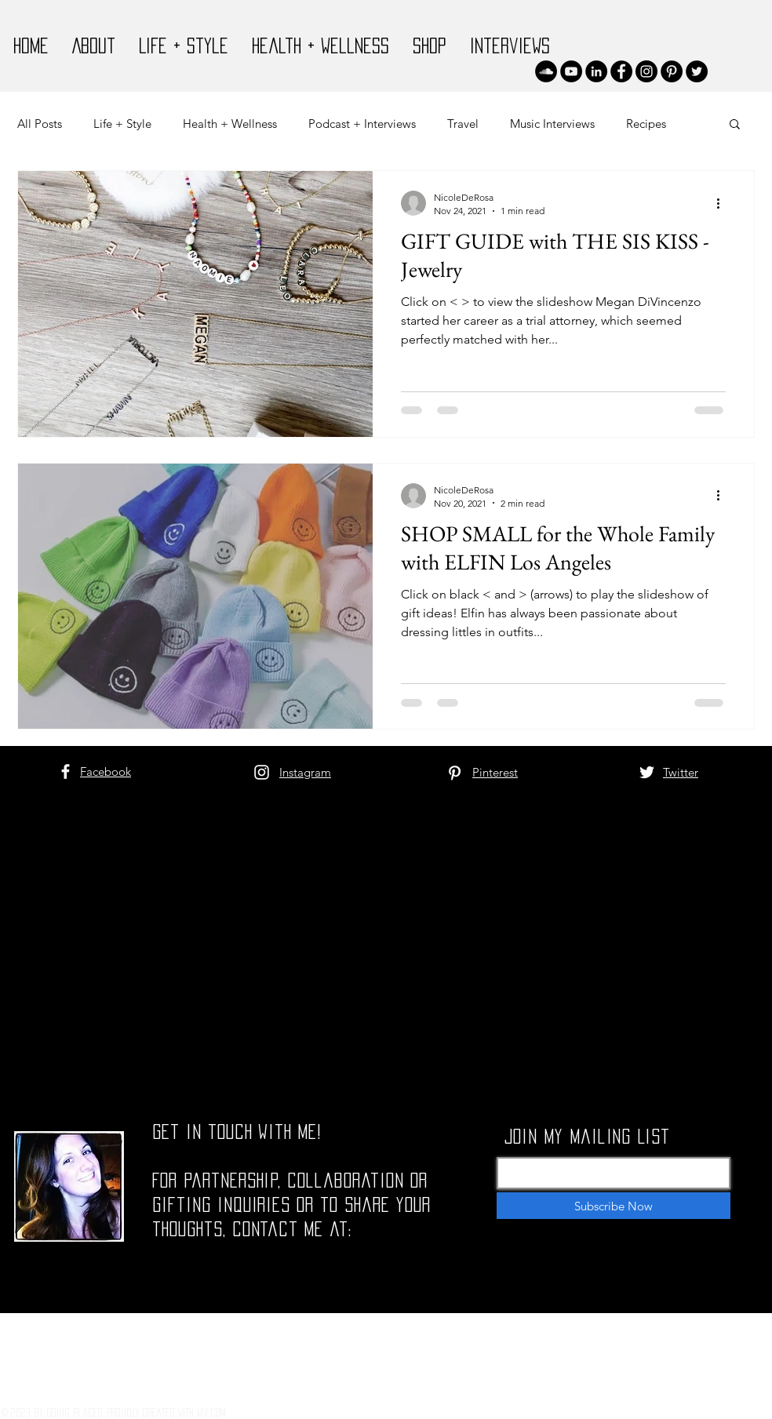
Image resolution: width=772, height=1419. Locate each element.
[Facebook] (621, 71)
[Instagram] (646, 71)
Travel (463, 123)
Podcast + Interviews (362, 123)
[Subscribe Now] (613, 1205)
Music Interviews (552, 123)
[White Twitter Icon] (647, 772)
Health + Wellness (230, 123)
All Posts (39, 123)
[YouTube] (571, 71)
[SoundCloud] (546, 71)
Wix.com (211, 1413)
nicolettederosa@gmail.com (258, 1321)
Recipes (646, 123)
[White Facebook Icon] (65, 771)
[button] (734, 125)
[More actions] (723, 203)
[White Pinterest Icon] (454, 773)
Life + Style (122, 123)
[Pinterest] (672, 71)
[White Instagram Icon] (261, 772)
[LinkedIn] (596, 71)
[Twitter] (697, 71)
